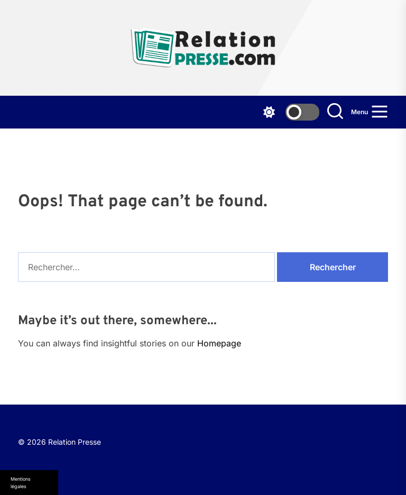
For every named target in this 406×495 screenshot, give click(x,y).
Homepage (219, 343)
